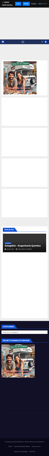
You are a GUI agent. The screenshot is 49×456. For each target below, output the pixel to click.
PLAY (18, 4)
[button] (42, 42)
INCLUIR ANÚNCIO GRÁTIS (22, 446)
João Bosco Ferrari (24, 249)
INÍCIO (10, 446)
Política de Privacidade (21, 451)
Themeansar (40, 441)
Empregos (8, 243)
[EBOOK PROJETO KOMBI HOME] (20, 78)
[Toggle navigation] (22, 41)
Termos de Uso (36, 446)
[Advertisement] (24, 111)
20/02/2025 (11, 249)
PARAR (26, 4)
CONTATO (32, 451)
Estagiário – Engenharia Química (23, 245)
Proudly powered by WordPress (14, 441)
